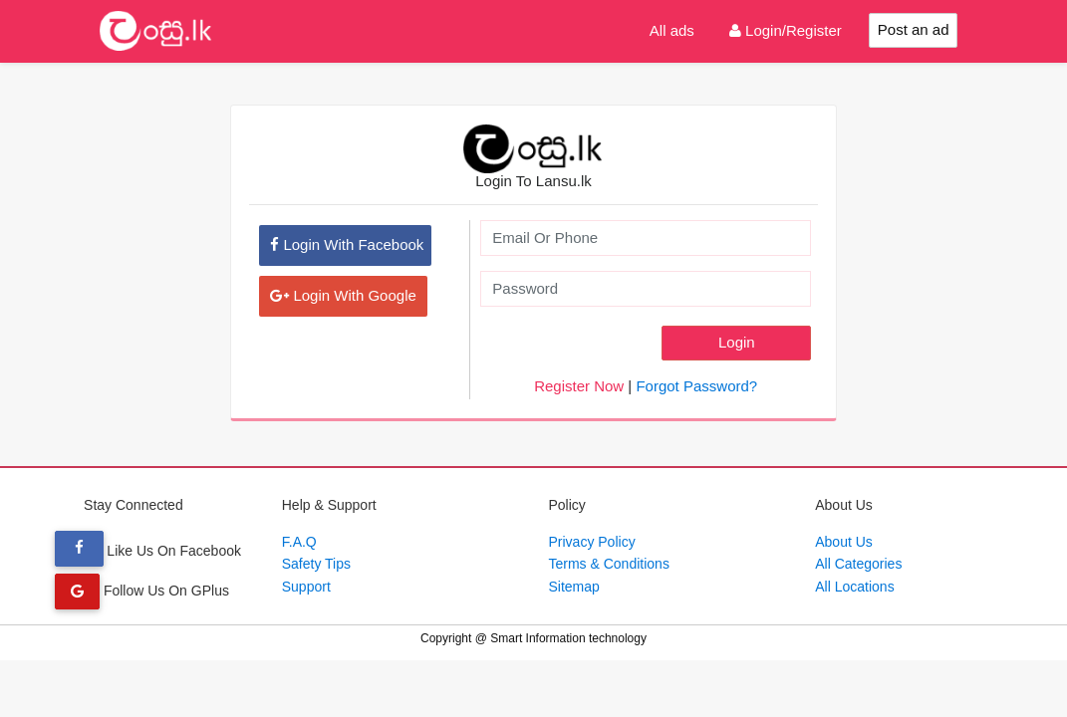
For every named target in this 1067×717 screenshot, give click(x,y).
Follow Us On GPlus (142, 590)
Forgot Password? (696, 385)
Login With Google (343, 295)
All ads (672, 30)
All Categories (858, 564)
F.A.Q (299, 542)
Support (306, 587)
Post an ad (913, 29)
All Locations (854, 587)
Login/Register (785, 30)
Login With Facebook (346, 244)
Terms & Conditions (609, 564)
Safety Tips (316, 564)
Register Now (579, 385)
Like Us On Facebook (148, 551)
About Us (844, 542)
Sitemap (574, 587)
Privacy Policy (592, 542)
